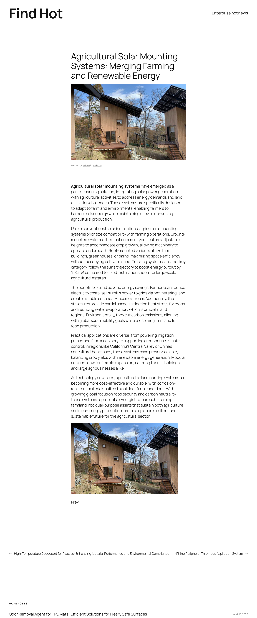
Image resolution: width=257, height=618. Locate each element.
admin (86, 165)
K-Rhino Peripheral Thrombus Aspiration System (208, 553)
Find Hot (36, 13)
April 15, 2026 (240, 614)
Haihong (97, 165)
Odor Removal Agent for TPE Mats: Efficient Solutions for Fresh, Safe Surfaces (78, 614)
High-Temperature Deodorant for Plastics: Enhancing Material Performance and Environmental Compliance (91, 553)
